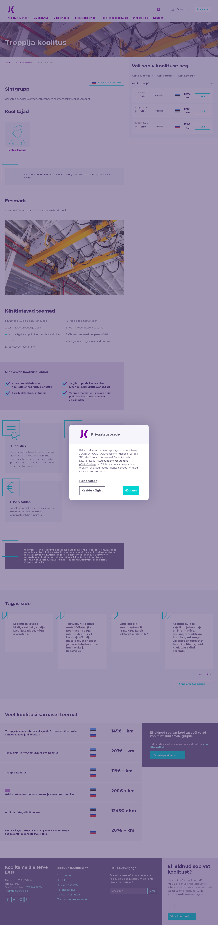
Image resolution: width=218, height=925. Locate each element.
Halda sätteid (88, 481)
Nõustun (131, 490)
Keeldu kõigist (92, 490)
